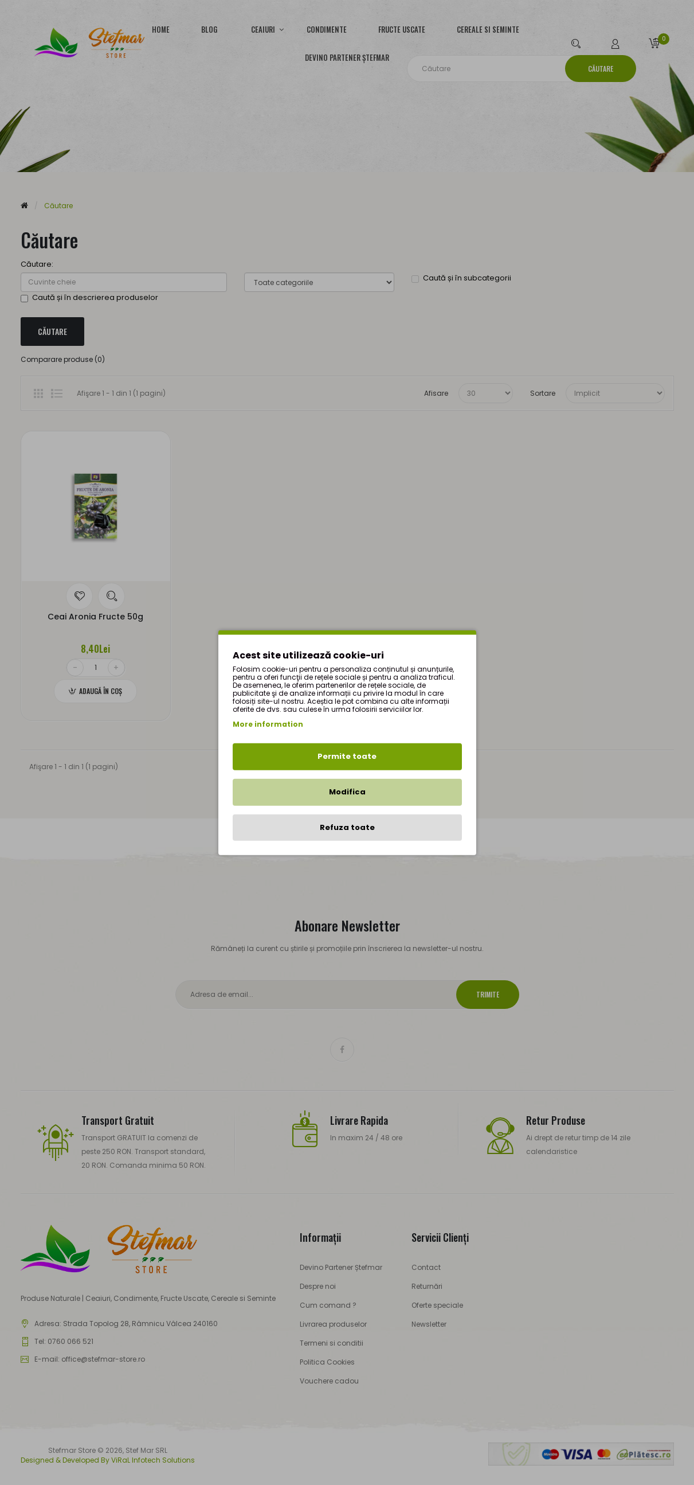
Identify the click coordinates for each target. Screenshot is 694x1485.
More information (268, 724)
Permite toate (347, 756)
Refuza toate (347, 826)
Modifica (347, 791)
